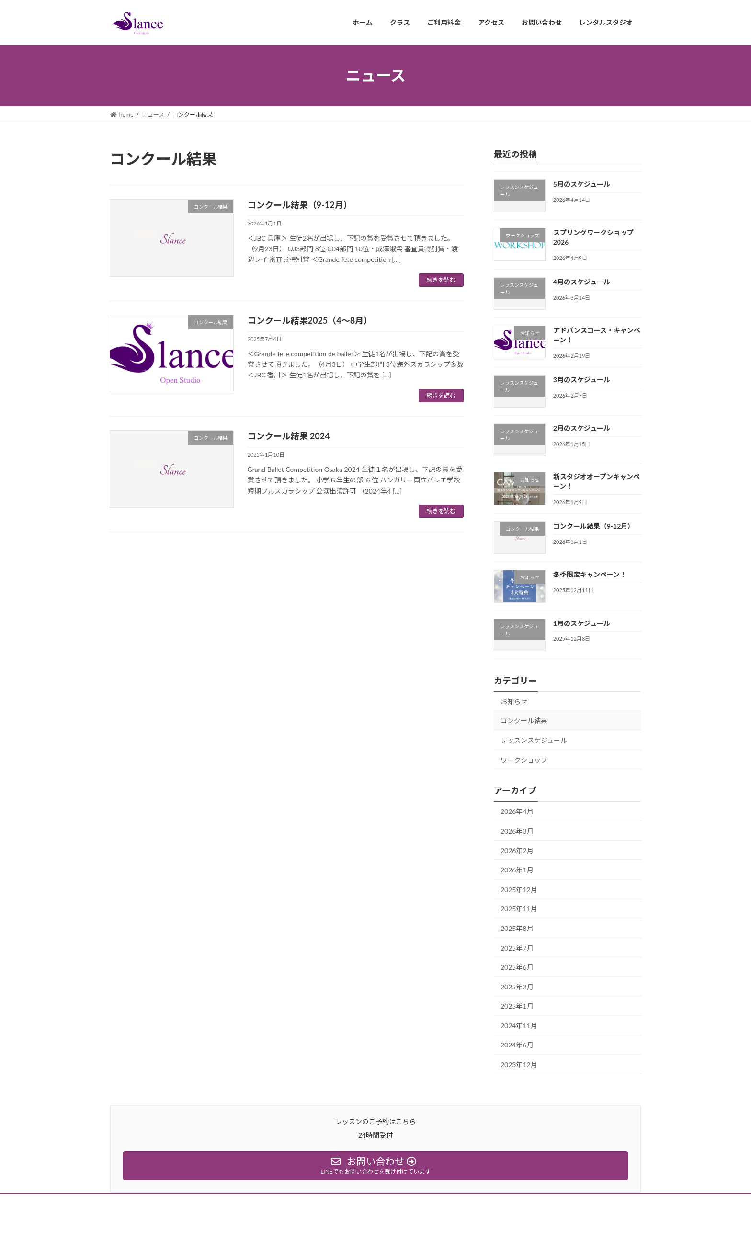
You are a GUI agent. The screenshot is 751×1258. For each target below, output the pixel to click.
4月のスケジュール (581, 281)
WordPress (290, 1241)
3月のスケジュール (581, 379)
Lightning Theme (339, 1241)
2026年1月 (517, 870)
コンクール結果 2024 (289, 436)
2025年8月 (517, 928)
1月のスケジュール (581, 623)
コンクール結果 (524, 721)
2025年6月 (517, 967)
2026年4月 (517, 811)
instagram (167, 1202)
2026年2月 (517, 850)
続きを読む (441, 279)
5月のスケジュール (581, 184)
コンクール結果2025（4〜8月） (310, 320)
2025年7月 (517, 947)
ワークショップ (524, 759)
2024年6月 (517, 1045)
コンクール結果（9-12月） (300, 205)
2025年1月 (517, 1006)
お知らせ (514, 701)
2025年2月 (517, 986)
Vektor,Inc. (461, 1241)
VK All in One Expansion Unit (403, 1241)
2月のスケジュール (581, 428)
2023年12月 (519, 1064)
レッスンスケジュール (534, 740)
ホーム (127, 1202)
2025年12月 (519, 889)
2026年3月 (517, 831)
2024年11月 (519, 1025)
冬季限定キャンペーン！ (589, 574)
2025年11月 (519, 909)
